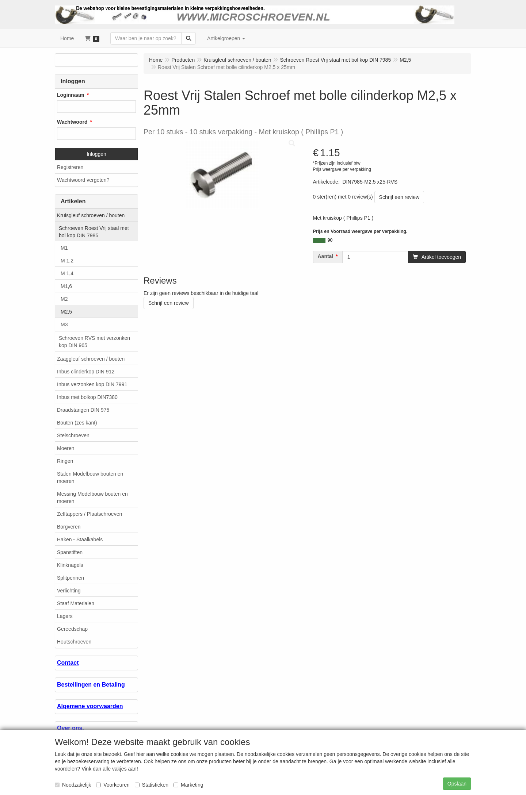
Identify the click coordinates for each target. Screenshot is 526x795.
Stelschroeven (73, 435)
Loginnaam (70, 95)
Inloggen (96, 154)
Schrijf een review (399, 197)
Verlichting (69, 591)
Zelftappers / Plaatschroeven (89, 514)
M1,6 (66, 286)
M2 (64, 299)
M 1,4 (67, 273)
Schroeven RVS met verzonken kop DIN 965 (94, 341)
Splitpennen (70, 578)
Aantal (325, 256)
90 (330, 240)
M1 (64, 248)
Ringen (65, 461)
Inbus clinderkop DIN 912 (85, 372)
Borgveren (69, 527)
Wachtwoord (72, 122)
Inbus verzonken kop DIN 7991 (92, 384)
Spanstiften (70, 552)
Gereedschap (72, 629)
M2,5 (66, 312)
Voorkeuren (113, 785)
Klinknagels (70, 565)
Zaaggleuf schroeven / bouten (91, 359)
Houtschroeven (74, 642)
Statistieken (151, 785)
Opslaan (456, 784)
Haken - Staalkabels (80, 539)
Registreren (70, 167)
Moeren (65, 448)
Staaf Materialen (75, 603)
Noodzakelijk (73, 785)
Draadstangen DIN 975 (83, 410)
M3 (64, 324)
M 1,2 (67, 261)
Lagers (65, 616)
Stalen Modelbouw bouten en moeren (90, 477)
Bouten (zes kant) (77, 423)
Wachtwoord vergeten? (83, 180)
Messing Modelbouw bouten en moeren (92, 497)
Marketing (188, 785)
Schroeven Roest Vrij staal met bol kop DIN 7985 (94, 231)
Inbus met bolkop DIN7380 (87, 397)
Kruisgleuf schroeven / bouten (91, 215)
